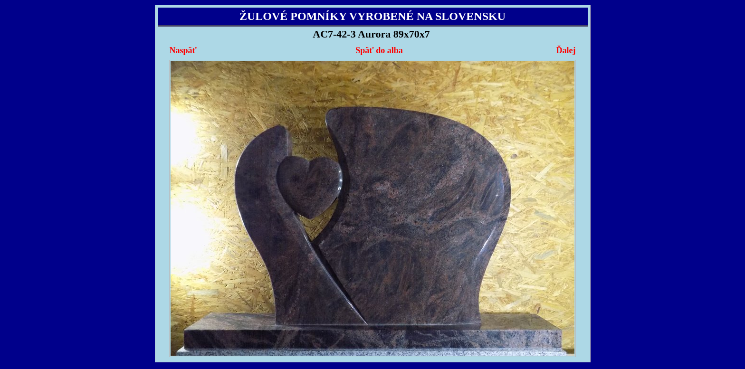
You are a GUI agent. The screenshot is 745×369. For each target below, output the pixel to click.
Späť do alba (378, 50)
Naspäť (183, 50)
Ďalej (565, 50)
